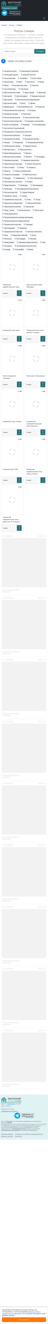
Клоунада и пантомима (34, 121)
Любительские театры (11, 146)
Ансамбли (22, 78)
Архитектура (7, 82)
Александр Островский (28, 71)
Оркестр (6, 171)
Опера (20, 167)
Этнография (18, 249)
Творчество (29, 207)
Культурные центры (31, 139)
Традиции (22, 228)
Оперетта (31, 167)
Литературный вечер (34, 142)
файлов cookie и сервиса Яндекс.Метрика (21, 1313)
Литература (18, 142)
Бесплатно (30, 82)
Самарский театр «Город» (12, 421)
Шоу (42, 242)
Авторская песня (9, 71)
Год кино (34, 85)
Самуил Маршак (27, 192)
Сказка (23, 196)
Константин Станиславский (13, 128)
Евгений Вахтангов (24, 107)
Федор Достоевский (19, 235)
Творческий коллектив (11, 207)
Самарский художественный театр (11, 286)
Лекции (6, 142)
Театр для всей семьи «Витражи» (34, 286)
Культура (27, 135)
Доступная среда (9, 103)
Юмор (30, 249)
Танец (28, 199)
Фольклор (7, 239)
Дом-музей (7, 100)
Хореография (8, 242)
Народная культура (10, 160)
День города (28, 93)
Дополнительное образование (27, 100)
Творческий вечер (33, 203)
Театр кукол (38, 210)
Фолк (33, 235)
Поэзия (28, 182)
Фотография (19, 239)
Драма (31, 103)
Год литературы (9, 89)
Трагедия (28, 224)
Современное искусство (12, 199)
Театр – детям (8, 210)
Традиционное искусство (12, 232)
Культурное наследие (11, 139)
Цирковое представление (27, 242)
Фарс (5, 235)
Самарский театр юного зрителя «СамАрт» (35, 331)
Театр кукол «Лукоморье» (35, 376)
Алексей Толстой (28, 75)
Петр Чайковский (35, 178)
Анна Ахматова (8, 78)
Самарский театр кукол (11, 330)
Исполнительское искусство (13, 110)
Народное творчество (30, 160)
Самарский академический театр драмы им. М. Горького (11, 519)
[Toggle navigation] (44, 18)
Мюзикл (28, 157)
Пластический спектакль (12, 182)
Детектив (41, 93)
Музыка (27, 153)
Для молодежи (21, 96)
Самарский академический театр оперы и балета (34, 471)
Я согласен (24, 1319)
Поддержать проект (9, 8)
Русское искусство (9, 192)
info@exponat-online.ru (9, 1296)
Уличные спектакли (33, 232)
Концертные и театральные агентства (17, 132)
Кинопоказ (26, 114)
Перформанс (19, 178)
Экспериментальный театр (25, 246)
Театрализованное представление (15, 221)
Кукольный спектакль (11, 135)
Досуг (23, 103)
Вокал (5, 85)
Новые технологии (33, 164)
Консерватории (39, 125)
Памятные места (29, 175)
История (32, 110)
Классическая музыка (11, 117)
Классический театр (31, 117)
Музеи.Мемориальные (11, 153)
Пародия (6, 178)
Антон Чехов (35, 78)
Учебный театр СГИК (10, 469)
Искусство (40, 107)
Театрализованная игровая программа (17, 217)
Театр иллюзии (23, 210)
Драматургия (8, 107)
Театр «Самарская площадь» (9, 377)
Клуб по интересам (10, 125)
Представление (9, 185)
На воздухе (40, 157)
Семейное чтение (9, 196)
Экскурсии (7, 246)
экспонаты (11, 1288)
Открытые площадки (11, 175)
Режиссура (7, 189)
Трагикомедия (8, 228)
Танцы (37, 199)
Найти (40, 51)
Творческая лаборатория (12, 203)
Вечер (41, 82)
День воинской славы (11, 93)
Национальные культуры (12, 164)
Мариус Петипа (29, 146)
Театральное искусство (11, 224)
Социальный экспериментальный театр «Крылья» (33, 423)
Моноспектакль (24, 150)
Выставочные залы (19, 85)
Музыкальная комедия (11, 157)
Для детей (7, 96)
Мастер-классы (8, 150)
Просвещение (37, 185)
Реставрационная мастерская (27, 189)
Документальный (37, 96)
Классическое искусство (12, 121)
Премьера (23, 185)
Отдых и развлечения (22, 171)
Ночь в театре (8, 167)
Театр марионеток (10, 214)
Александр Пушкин (10, 75)
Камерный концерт (10, 114)
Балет (19, 82)
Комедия (25, 125)
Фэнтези (32, 239)
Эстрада (6, 249)
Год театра (23, 89)
